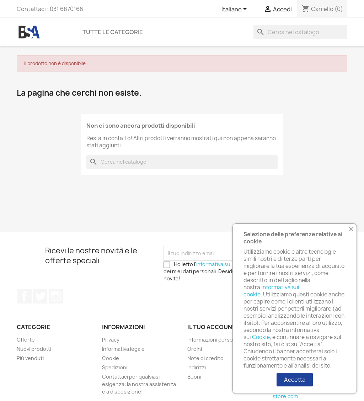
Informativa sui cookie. (271, 291)
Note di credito (205, 358)
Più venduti (30, 358)
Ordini (194, 348)
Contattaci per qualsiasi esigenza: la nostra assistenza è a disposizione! (139, 384)
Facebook (24, 296)
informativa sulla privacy (225, 264)
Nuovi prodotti (34, 348)
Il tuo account (211, 327)
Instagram (56, 296)
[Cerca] (300, 32)
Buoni (194, 376)
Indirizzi (196, 367)
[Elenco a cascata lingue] (235, 9)
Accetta (294, 380)
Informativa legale (123, 348)
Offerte (26, 339)
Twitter (40, 296)
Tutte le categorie (112, 32)
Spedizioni (114, 367)
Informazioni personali (214, 339)
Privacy (110, 339)
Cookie (110, 358)
